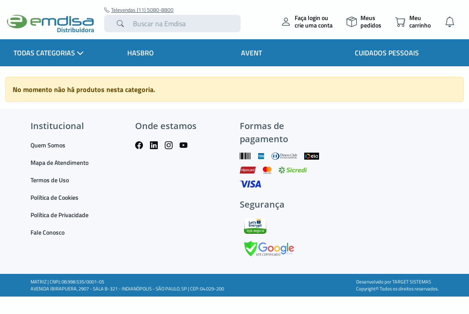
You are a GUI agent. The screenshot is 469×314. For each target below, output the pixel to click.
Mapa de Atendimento (59, 162)
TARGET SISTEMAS (411, 281)
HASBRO (140, 53)
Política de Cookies (54, 197)
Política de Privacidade (59, 214)
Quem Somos (48, 145)
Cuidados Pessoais (387, 53)
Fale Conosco (48, 232)
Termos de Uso (50, 179)
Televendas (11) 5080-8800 (138, 10)
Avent (251, 53)
